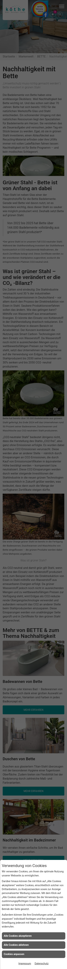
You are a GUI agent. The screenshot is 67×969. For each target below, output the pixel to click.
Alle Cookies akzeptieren (18, 935)
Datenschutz (42, 963)
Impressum (24, 963)
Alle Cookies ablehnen (16, 944)
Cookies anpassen (14, 954)
